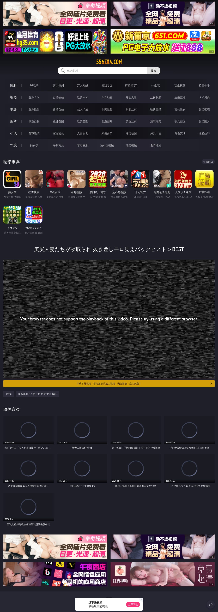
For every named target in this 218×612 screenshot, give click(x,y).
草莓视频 (82, 145)
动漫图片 (106, 121)
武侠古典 (106, 133)
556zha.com (109, 62)
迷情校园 (131, 133)
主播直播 (179, 97)
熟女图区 (179, 121)
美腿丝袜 (131, 121)
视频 (13, 97)
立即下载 (133, 604)
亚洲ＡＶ (34, 97)
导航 (13, 145)
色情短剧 (155, 145)
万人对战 (82, 85)
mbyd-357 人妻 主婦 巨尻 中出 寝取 (37, 393)
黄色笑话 (179, 133)
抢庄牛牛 (204, 85)
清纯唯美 (155, 121)
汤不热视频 (107, 145)
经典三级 (155, 109)
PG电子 (34, 85)
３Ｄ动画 (106, 97)
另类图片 (204, 121)
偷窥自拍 (34, 121)
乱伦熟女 (179, 109)
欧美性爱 (106, 109)
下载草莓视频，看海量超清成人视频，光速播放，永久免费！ (145, 384)
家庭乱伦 (58, 133)
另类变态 (204, 109)
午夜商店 (58, 145)
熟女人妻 (131, 97)
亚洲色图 (58, 121)
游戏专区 (106, 85)
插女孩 (34, 145)
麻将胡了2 (131, 85)
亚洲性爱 (34, 109)
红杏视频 (131, 145)
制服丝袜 (131, 109)
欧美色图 (82, 121)
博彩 (13, 85)
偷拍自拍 (58, 109)
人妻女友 (82, 133)
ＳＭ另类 (204, 97)
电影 (13, 109)
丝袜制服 (155, 97)
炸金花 (156, 85)
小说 (13, 133)
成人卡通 (82, 109)
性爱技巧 (204, 133)
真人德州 (58, 85)
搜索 (153, 71)
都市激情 (34, 133)
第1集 (9, 393)
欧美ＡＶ (82, 97)
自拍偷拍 (58, 97)
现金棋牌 (179, 85)
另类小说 (155, 133)
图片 (13, 121)
